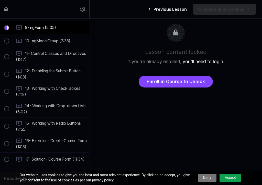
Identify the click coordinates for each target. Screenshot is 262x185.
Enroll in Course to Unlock (176, 81)
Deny (207, 178)
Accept (230, 178)
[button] (6, 9)
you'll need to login (203, 61)
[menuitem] (83, 9)
